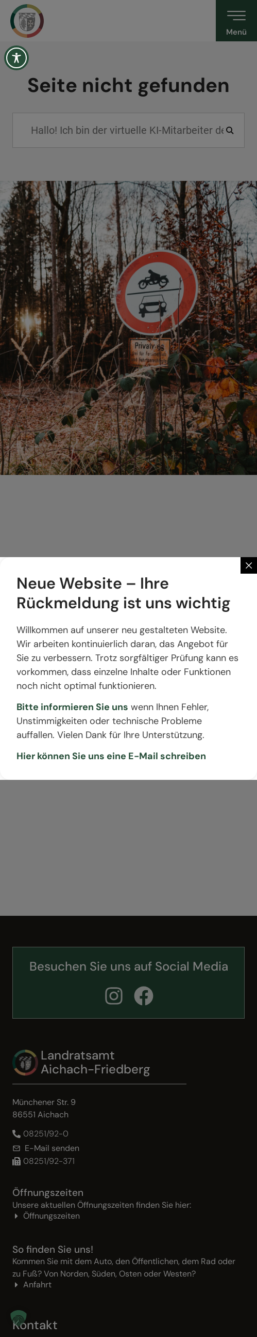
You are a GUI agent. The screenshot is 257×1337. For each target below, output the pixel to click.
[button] (18, 1318)
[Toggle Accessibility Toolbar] (16, 58)
